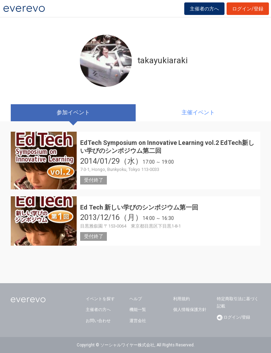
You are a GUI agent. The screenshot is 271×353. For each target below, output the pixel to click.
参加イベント (73, 112)
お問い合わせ (98, 320)
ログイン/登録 (247, 8)
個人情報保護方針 (189, 309)
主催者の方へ (204, 8)
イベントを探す (100, 298)
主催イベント (198, 112)
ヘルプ (135, 298)
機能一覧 (137, 309)
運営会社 (137, 320)
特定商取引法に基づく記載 (238, 302)
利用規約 (181, 298)
